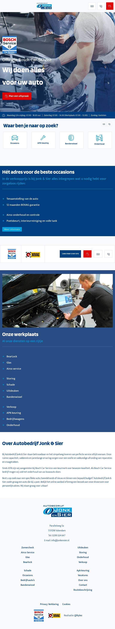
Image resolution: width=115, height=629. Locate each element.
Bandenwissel (28, 585)
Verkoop (83, 562)
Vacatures (83, 575)
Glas (27, 557)
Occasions (27, 575)
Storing (83, 553)
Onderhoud (83, 557)
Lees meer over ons (70, 253)
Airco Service (27, 553)
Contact (83, 585)
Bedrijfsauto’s (28, 580)
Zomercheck (27, 548)
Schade (27, 571)
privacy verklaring (49, 604)
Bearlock (27, 562)
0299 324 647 (58, 536)
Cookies (66, 604)
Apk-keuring (83, 571)
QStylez (78, 615)
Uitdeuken (83, 548)
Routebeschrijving (83, 590)
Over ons (83, 580)
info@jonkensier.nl (60, 540)
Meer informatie (12, 229)
